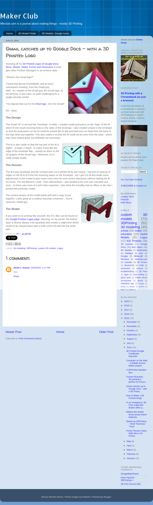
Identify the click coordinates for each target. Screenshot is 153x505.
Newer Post (13, 332)
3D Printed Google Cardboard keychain (135, 353)
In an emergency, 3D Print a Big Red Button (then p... (136, 405)
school (124, 230)
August (130, 339)
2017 (127, 310)
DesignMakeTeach (130, 474)
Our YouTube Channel (131, 179)
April (129, 445)
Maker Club (19, 16)
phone (140, 281)
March (130, 450)
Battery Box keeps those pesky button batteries (136, 414)
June (129, 347)
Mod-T (123, 290)
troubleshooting (127, 271)
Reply (16, 276)
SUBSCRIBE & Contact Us (134, 185)
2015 (127, 318)
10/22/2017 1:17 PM (40, 267)
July (129, 343)
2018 (127, 305)
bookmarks (142, 250)
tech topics (137, 247)
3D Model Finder (27, 33)
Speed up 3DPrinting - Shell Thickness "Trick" (136, 424)
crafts (131, 290)
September (132, 334)
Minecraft (138, 256)
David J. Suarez (22, 267)
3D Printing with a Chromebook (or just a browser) (133, 97)
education (126, 234)
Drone (123, 287)
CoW (141, 265)
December (132, 322)
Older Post (106, 332)
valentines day (127, 283)
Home (9, 33)
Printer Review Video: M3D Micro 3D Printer (136, 433)
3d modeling (19, 248)
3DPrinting (31, 248)
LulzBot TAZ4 (127, 196)
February (131, 454)
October (131, 330)
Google (124, 256)
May (129, 441)
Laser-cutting (138, 274)
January (131, 458)
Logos (60, 248)
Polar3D (125, 199)
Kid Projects (134, 240)
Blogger (107, 497)
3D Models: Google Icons (55, 33)
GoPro (141, 287)
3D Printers (142, 262)
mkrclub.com (141, 259)
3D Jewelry (126, 250)
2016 (127, 314)
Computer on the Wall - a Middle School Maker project (136, 363)
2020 (127, 301)
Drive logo (40, 104)
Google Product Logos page (25, 219)
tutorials (128, 262)
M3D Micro (126, 202)
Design (141, 284)
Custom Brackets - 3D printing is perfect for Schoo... (136, 379)
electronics (125, 268)
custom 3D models (47, 248)
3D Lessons (127, 244)
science (139, 268)
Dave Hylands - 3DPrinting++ (128, 478)
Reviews (125, 259)
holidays (129, 253)
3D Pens (143, 271)
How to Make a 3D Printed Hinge (135, 396)
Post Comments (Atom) (30, 338)
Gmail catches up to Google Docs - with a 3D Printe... (136, 389)
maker (138, 230)
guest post (125, 277)
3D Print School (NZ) (131, 484)
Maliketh (86, 497)
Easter (132, 287)
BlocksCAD (129, 265)
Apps (126, 274)
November (132, 326)
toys (141, 253)
